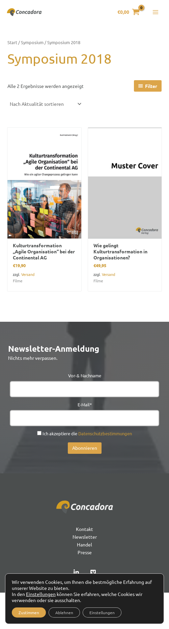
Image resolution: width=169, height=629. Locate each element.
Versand (27, 274)
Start (12, 42)
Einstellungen (41, 594)
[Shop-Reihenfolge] (45, 103)
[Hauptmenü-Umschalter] (155, 12)
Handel (84, 544)
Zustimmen (29, 612)
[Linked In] (76, 572)
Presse (85, 552)
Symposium (32, 42)
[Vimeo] (93, 572)
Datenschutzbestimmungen (105, 433)
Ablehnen (64, 612)
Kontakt (84, 529)
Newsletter (85, 537)
